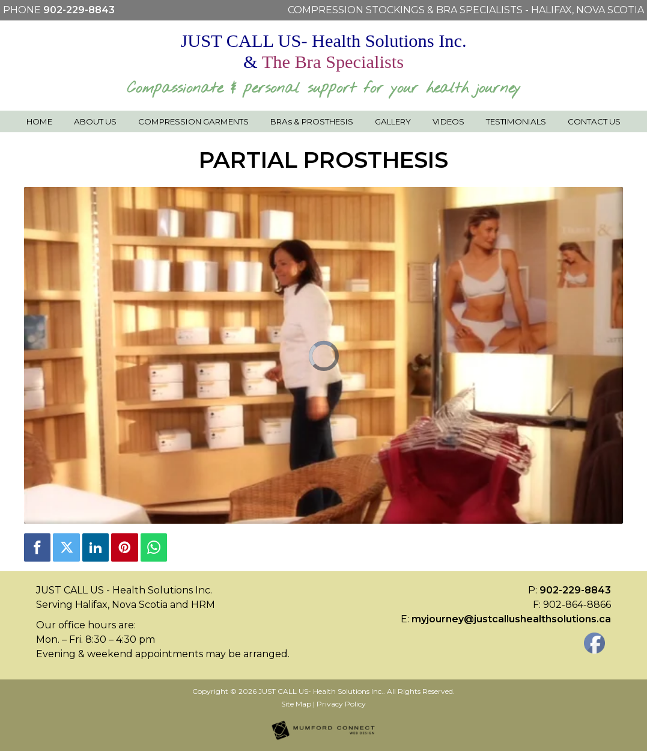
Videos (448, 121)
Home (39, 121)
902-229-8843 (79, 10)
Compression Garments (193, 121)
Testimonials (516, 121)
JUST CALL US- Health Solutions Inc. (320, 691)
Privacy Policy (341, 703)
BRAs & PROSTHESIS (311, 121)
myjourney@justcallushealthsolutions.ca (511, 619)
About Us (95, 121)
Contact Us (594, 121)
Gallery (393, 121)
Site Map (296, 703)
